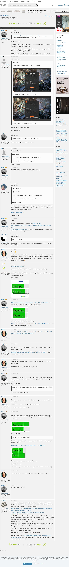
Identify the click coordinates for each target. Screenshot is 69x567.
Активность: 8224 (4, 38)
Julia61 (2, 183)
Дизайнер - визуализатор (61, 180)
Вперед (39, 23)
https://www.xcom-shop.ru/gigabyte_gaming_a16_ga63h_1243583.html (29, 324)
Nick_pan (3, 30)
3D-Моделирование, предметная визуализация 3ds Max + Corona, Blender (61, 174)
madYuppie (3, 500)
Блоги (39, 1)
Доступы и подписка (13, 1)
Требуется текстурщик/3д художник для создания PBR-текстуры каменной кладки (61, 141)
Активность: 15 (4, 257)
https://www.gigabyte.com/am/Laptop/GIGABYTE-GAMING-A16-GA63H (29, 352)
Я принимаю (27, 564)
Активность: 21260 (5, 64)
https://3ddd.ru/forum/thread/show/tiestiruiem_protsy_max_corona (29, 36)
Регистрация (59, 5)
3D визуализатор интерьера (59, 186)
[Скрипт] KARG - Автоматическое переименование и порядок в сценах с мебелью (61, 51)
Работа (29, 1)
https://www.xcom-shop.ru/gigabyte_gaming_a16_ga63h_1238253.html (29, 302)
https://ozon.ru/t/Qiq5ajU (17, 266)
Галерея (23, 1)
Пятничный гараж (61, 73)
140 (19, 23)
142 (27, 23)
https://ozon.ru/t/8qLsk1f (17, 212)
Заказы (58, 117)
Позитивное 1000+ (61, 68)
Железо (7, 15)
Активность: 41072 (5, 272)
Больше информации (40, 564)
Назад (15, 23)
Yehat (2, 264)
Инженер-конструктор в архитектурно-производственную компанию (61, 157)
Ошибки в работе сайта (62, 71)
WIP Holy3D (59, 40)
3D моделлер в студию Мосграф (61, 162)
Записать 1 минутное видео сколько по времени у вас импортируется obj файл (61, 122)
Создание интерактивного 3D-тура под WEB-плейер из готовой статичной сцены (61, 135)
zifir (2, 56)
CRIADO (3, 249)
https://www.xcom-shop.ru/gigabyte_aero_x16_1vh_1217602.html (28, 445)
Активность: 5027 (4, 508)
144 (34, 23)
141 (23, 23)
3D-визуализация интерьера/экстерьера (61, 183)
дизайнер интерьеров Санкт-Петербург (61, 165)
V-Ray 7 (58, 63)
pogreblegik (3, 234)
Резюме (58, 169)
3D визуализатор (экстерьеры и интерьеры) (61, 153)
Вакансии (58, 146)
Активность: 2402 (4, 242)
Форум (34, 1)
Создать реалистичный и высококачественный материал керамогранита (61, 130)
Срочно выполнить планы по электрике (61, 126)
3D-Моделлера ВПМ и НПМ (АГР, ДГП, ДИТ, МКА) (61, 150)
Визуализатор (59, 178)
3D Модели (3, 1)
